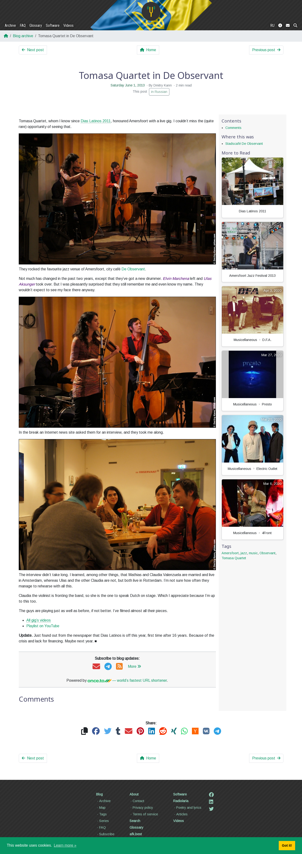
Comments (233, 128)
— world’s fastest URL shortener (127, 680)
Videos (68, 25)
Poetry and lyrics (187, 807)
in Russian (159, 92)
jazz (244, 553)
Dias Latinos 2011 (96, 121)
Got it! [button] (287, 845)
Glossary (35, 25)
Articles (180, 814)
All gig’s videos (38, 620)
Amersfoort (230, 553)
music (253, 553)
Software (53, 25)
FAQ (23, 25)
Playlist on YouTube (42, 626)
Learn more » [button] (65, 845)
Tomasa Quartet (234, 558)
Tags (101, 814)
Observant (267, 553)
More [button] (134, 666)
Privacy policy (141, 807)
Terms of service (144, 814)
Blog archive (23, 36)
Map (101, 807)
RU (272, 25)
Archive (10, 25)
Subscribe (105, 834)
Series (102, 821)
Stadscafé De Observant (244, 143)
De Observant (133, 269)
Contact (137, 801)
